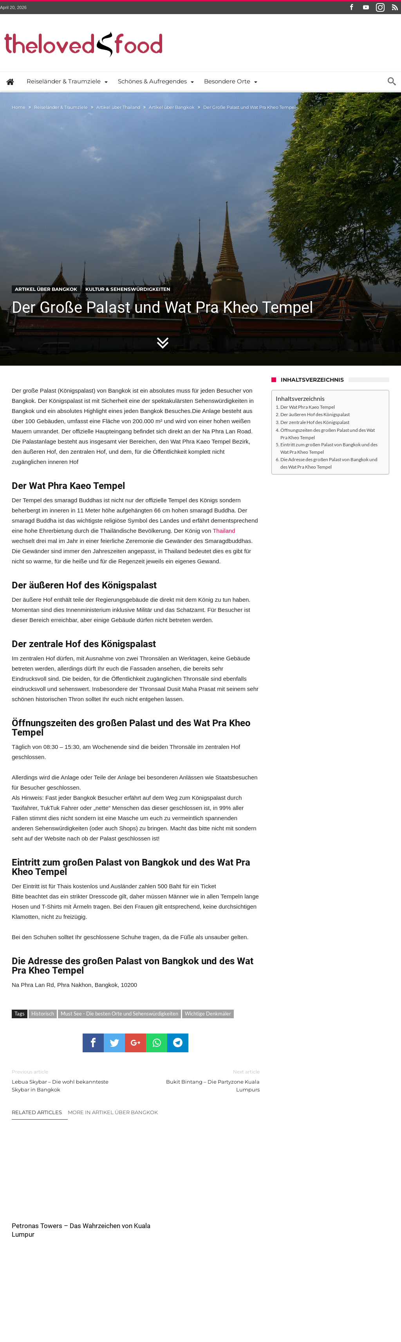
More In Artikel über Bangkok (113, 1112)
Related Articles (37, 1112)
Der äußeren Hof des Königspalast (315, 414)
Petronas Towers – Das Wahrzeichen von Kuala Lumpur (46, 1201)
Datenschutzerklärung (213, 1309)
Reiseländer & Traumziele (61, 107)
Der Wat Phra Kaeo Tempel (307, 406)
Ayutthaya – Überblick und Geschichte (129, 1197)
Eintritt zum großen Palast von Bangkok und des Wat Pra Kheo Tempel (329, 448)
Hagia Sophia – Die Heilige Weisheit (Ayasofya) (210, 1201)
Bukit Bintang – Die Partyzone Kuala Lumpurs (203, 1080)
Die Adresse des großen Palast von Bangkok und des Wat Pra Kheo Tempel (329, 462)
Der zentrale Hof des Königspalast (314, 422)
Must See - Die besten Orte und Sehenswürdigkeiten (119, 1013)
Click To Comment (135, 1269)
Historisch (42, 1013)
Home (18, 107)
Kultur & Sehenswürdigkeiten (127, 289)
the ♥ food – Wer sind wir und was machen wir (129, 1309)
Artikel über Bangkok (172, 107)
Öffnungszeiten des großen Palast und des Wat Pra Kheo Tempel (327, 433)
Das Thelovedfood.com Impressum (284, 1309)
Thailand (224, 530)
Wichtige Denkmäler (208, 1013)
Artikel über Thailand (118, 107)
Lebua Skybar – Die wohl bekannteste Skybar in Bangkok (68, 1080)
